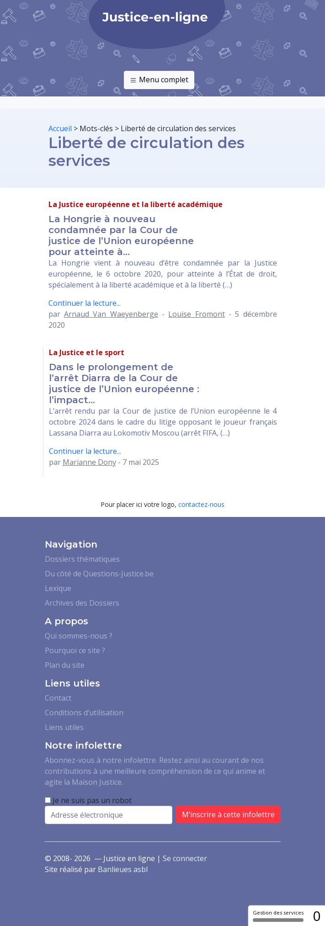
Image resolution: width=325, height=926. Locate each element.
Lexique (58, 588)
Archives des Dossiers (82, 603)
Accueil (60, 128)
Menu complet (159, 80)
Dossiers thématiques (82, 559)
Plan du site (65, 665)
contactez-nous (201, 504)
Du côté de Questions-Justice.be (99, 574)
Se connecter (185, 858)
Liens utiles (64, 727)
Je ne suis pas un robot (88, 800)
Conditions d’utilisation (84, 713)
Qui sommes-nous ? (78, 636)
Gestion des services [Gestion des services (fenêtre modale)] (278, 915)
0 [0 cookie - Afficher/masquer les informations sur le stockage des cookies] (316, 915)
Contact (58, 698)
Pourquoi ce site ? (75, 650)
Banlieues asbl (123, 869)
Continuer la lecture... (84, 303)
